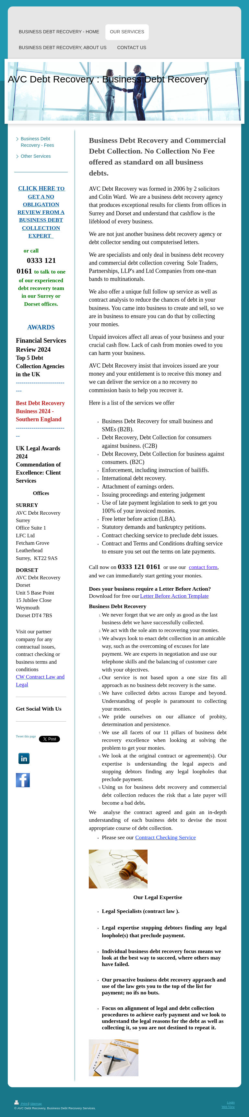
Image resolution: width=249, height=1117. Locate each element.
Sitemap (36, 1103)
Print (21, 1103)
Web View (228, 1107)
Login (231, 1102)
